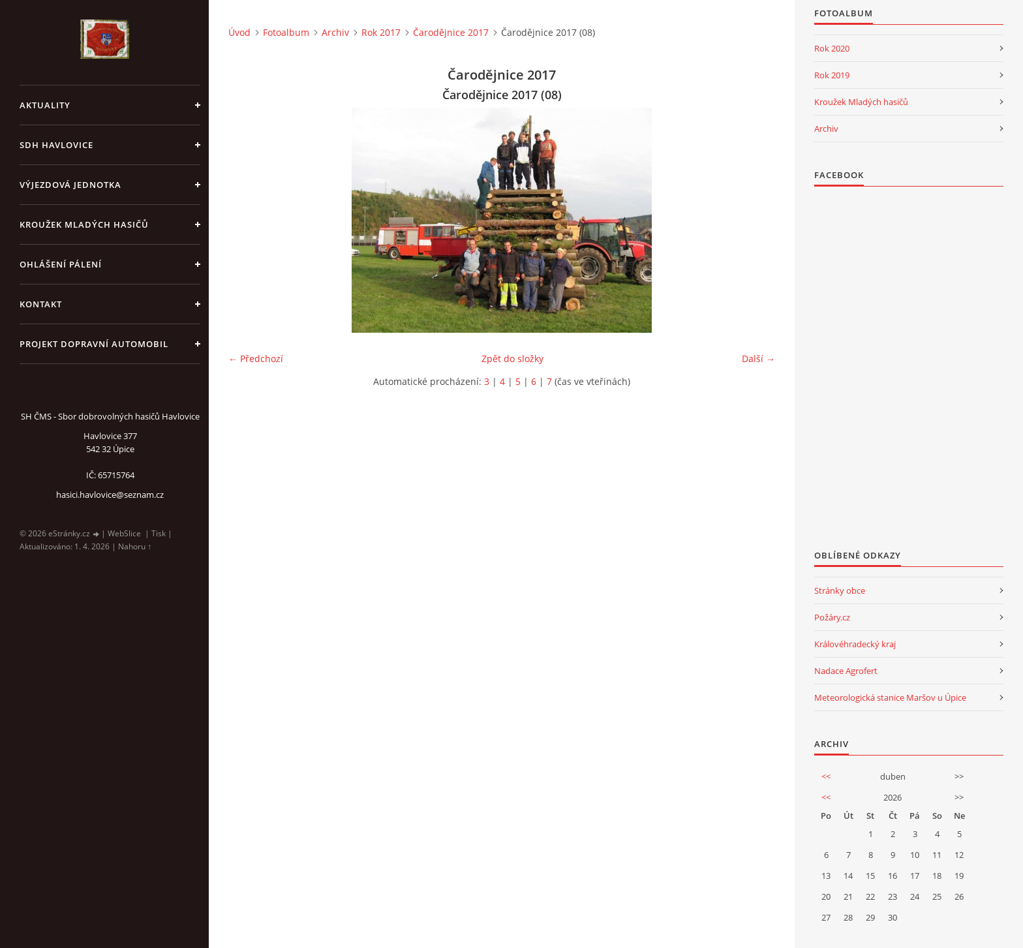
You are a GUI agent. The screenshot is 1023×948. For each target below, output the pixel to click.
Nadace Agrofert (846, 671)
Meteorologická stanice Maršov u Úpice (890, 697)
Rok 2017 (381, 32)
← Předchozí (255, 358)
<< (826, 776)
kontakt (41, 304)
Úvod (239, 32)
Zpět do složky (512, 358)
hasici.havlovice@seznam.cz (110, 494)
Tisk (158, 533)
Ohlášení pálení (61, 264)
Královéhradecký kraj (855, 644)
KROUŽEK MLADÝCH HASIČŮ (84, 224)
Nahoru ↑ (134, 546)
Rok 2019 (831, 75)
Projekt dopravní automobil (94, 344)
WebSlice (124, 533)
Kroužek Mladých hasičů (861, 102)
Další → (758, 358)
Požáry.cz (832, 617)
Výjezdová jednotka (70, 185)
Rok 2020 (831, 48)
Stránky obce (839, 590)
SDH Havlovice (56, 145)
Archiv (335, 32)
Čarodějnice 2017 (451, 32)
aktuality (45, 105)
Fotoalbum (286, 32)
